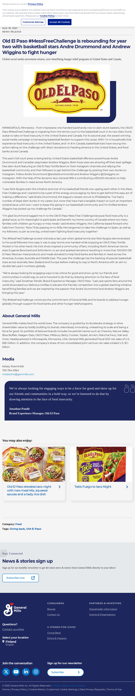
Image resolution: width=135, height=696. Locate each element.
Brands (51, 609)
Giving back (17, 528)
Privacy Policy (35, 2)
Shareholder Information (103, 609)
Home (5, 689)
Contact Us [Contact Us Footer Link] (53, 614)
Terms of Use (114, 689)
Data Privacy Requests (92, 689)
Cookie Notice (37, 689)
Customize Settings (33, 20)
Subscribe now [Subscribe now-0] (15, 577)
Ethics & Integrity (57, 638)
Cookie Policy (47, 14)
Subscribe (57, 672)
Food (18, 524)
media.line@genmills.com (18, 374)
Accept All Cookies (60, 20)
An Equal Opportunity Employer (69, 685)
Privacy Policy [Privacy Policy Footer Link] (19, 689)
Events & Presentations (102, 614)
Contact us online (13, 629)
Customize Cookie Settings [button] (62, 689)
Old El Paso (33, 528)
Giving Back (54, 632)
